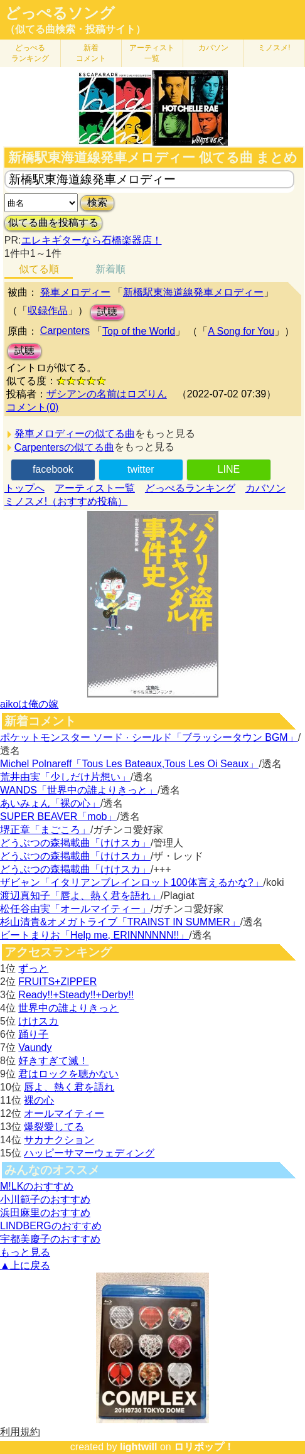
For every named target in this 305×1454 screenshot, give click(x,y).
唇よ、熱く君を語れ (69, 1087)
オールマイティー (64, 1113)
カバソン (213, 47)
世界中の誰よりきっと (68, 1008)
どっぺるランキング (190, 488)
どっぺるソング (60, 13)
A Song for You (241, 331)
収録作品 (48, 310)
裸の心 (39, 1100)
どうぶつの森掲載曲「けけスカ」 (75, 842)
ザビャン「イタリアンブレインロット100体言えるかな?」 (132, 882)
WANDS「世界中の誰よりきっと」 (79, 790)
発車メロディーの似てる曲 (74, 433)
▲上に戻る (25, 1265)
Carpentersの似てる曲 (64, 447)
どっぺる (30, 53)
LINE (229, 469)
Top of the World (138, 331)
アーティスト (151, 53)
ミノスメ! (274, 47)
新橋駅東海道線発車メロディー (193, 292)
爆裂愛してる (54, 1126)
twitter (140, 469)
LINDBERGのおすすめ (51, 1225)
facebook (53, 469)
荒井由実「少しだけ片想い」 (65, 777)
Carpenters (65, 330)
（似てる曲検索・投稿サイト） (75, 29)
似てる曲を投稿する (53, 222)
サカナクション (59, 1139)
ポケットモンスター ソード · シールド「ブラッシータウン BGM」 (149, 737)
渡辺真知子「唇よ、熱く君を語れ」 (80, 895)
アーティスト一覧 (95, 488)
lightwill (139, 1446)
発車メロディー (75, 292)
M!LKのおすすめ (36, 1186)
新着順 (110, 269)
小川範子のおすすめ (45, 1199)
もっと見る (25, 1252)
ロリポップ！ (204, 1446)
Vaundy (34, 1047)
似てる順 (39, 269)
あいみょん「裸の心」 (50, 803)
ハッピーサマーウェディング (89, 1153)
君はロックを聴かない (68, 1074)
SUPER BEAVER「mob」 (58, 816)
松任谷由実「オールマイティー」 (75, 908)
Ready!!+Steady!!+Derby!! (76, 994)
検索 (97, 202)
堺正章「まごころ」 (45, 829)
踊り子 (33, 1034)
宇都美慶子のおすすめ (50, 1239)
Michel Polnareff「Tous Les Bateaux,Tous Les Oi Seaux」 (129, 763)
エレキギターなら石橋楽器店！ (91, 240)
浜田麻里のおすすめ (45, 1212)
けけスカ (38, 1021)
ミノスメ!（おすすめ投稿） (65, 501)
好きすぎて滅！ (53, 1060)
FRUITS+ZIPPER (57, 981)
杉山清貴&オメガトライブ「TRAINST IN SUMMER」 (120, 922)
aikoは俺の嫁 (29, 704)
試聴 (107, 311)
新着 (91, 53)
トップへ (24, 488)
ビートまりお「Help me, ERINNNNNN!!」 (94, 935)
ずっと (33, 968)
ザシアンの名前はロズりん (106, 394)
